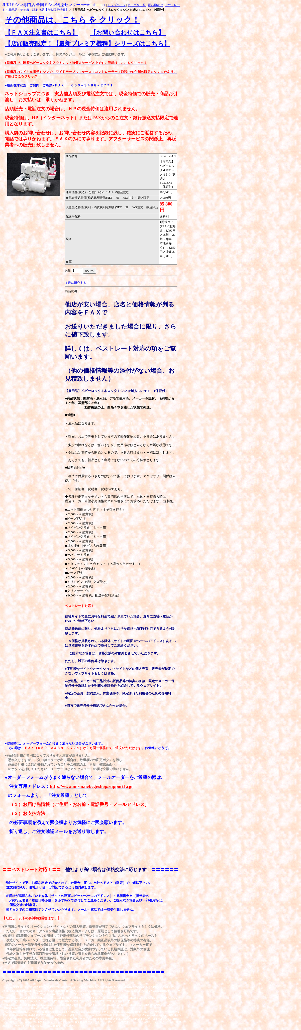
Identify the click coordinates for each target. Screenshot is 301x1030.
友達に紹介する (75, 282)
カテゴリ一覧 (137, 5)
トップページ (117, 5)
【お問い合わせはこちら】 (128, 32)
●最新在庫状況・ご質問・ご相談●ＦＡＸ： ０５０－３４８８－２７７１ (59, 85)
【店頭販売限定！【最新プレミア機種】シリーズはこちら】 (87, 43)
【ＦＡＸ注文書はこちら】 (41, 32)
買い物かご (155, 5)
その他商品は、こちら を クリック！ (72, 19)
